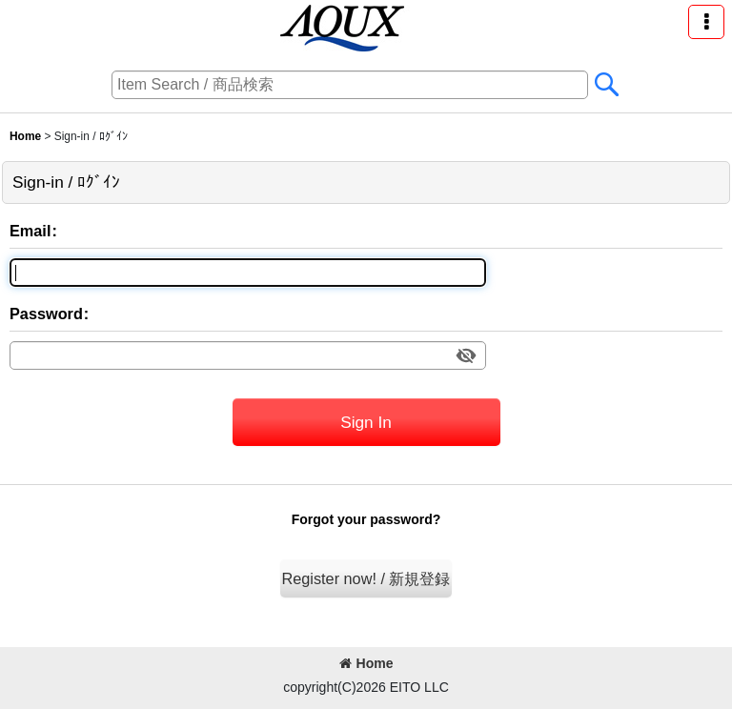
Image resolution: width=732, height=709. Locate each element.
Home (366, 663)
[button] (706, 22)
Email (30, 230)
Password (46, 313)
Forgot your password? (366, 519)
